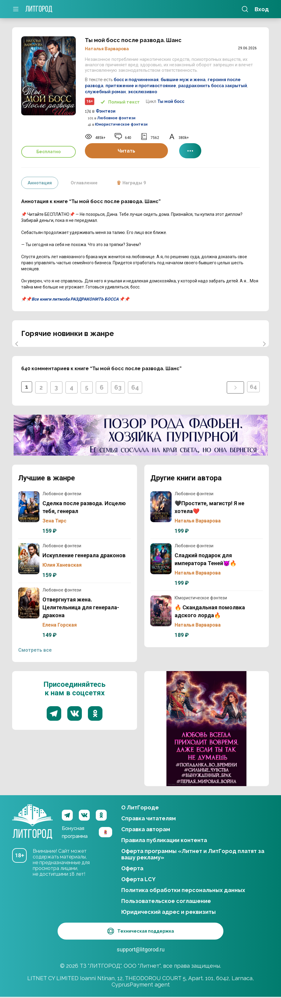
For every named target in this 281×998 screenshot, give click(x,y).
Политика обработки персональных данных (183, 890)
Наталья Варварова (107, 48)
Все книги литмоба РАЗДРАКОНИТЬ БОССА (75, 299)
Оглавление (86, 183)
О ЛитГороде (140, 807)
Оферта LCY (138, 879)
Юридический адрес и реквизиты (168, 912)
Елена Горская (59, 625)
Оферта (132, 868)
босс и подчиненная (136, 79)
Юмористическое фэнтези (121, 124)
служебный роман (105, 91)
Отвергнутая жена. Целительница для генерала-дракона (28, 603)
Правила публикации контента (164, 840)
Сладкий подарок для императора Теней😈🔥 (161, 558)
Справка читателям (148, 818)
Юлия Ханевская (62, 565)
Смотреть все (35, 650)
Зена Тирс (54, 521)
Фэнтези (105, 111)
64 (136, 387)
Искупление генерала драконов (28, 558)
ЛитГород (32, 815)
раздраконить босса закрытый (212, 85)
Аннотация (40, 183)
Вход (262, 9)
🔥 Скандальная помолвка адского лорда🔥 (161, 610)
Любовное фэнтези (116, 118)
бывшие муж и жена (183, 79)
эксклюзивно (142, 91)
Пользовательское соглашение (166, 901)
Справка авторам (145, 829)
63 (119, 387)
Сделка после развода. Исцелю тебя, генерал (28, 506)
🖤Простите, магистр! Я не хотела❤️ (161, 506)
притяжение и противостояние (140, 85)
